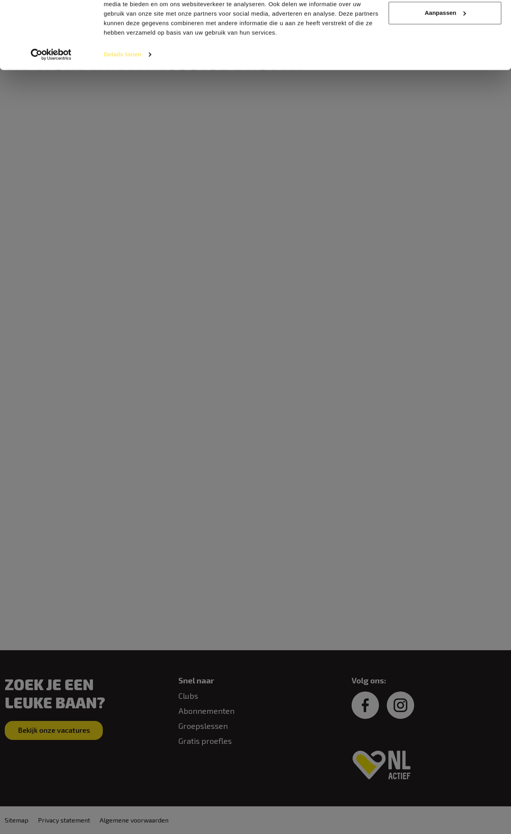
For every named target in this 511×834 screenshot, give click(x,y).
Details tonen (122, 88)
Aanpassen (445, 46)
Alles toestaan (445, 20)
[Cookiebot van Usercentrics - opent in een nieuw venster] (51, 88)
